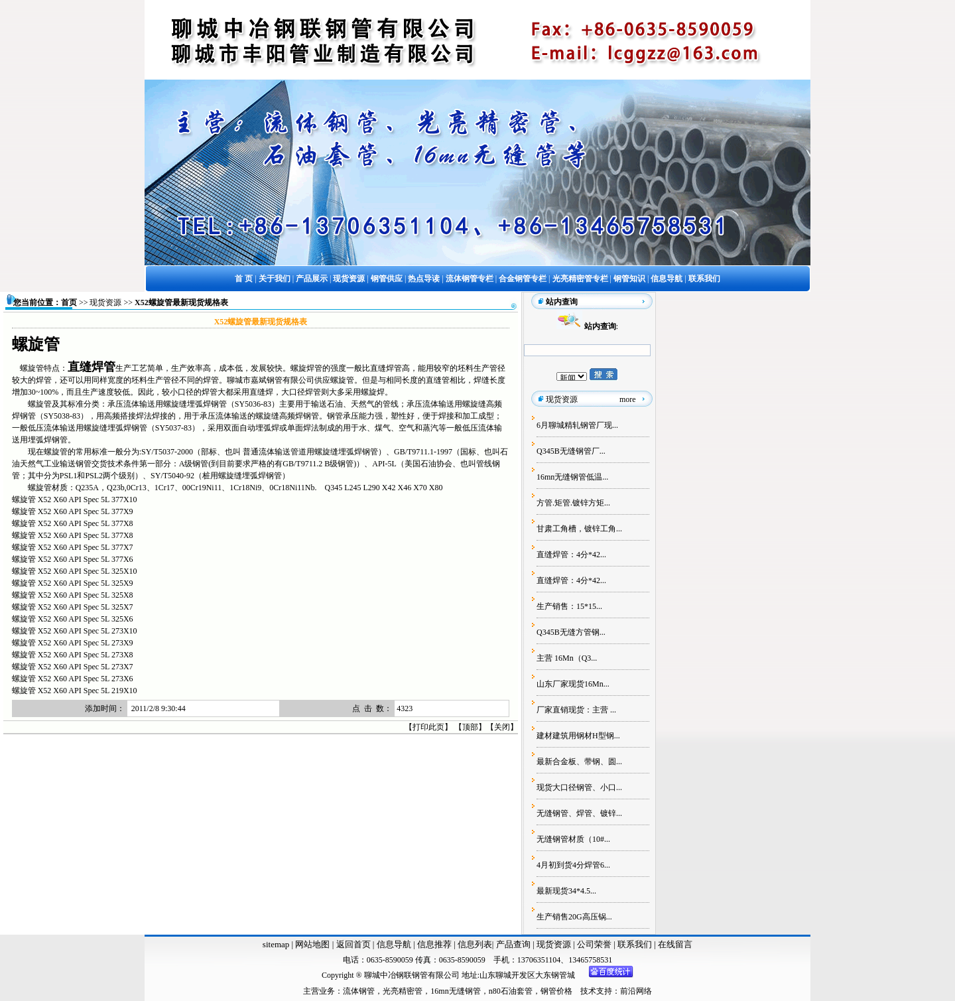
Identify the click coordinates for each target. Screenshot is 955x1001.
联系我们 (635, 944)
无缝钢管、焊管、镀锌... (579, 813)
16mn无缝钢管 (455, 991)
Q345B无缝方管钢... (571, 632)
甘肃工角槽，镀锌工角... (579, 528)
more (627, 399)
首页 (69, 302)
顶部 (470, 727)
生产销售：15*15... (569, 606)
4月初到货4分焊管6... (573, 865)
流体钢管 (359, 991)
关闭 (502, 727)
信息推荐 (432, 944)
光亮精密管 (402, 991)
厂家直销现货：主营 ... (576, 709)
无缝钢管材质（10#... (573, 839)
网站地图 (312, 944)
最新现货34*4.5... (566, 891)
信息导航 (394, 944)
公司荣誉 (595, 944)
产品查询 (514, 944)
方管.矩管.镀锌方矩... (573, 502)
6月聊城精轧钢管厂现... (577, 425)
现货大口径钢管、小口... (579, 787)
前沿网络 (636, 991)
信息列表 (475, 944)
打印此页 (428, 727)
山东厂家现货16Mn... (573, 684)
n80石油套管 (511, 991)
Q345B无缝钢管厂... (571, 451)
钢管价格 (556, 991)
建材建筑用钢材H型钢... (578, 735)
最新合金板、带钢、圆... (579, 761)
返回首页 (352, 944)
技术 (588, 991)
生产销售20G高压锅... (574, 916)
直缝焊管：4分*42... (571, 554)
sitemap (276, 944)
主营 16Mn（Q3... (567, 658)
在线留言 (675, 944)
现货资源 (105, 302)
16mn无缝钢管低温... (572, 477)
